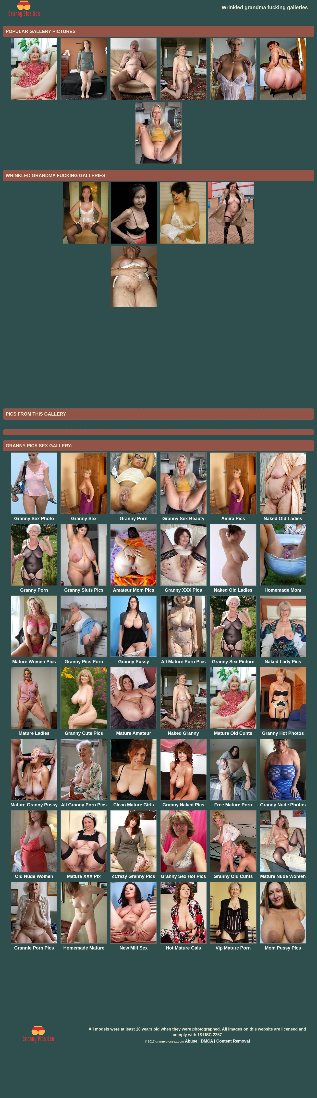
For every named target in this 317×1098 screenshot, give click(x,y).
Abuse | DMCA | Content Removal (217, 1083)
